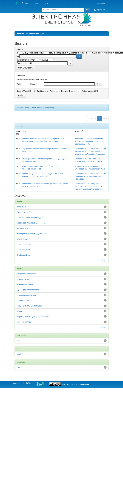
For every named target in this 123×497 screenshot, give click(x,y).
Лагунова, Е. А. (94, 159)
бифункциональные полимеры (29, 306)
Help (46, 3)
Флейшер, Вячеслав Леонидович (88, 139)
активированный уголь (26, 295)
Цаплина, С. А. (96, 186)
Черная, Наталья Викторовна (88, 189)
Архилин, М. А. (81, 166)
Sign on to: (100, 10)
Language (102, 3)
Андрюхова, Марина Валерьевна (88, 141)
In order (64, 91)
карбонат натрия (24, 322)
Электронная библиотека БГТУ (30, 34)
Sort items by (43, 91)
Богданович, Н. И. (82, 144)
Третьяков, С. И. (98, 161)
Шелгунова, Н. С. (82, 151)
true (18, 368)
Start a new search (26, 68)
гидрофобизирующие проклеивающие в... (34, 317)
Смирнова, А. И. (81, 176)
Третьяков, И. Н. (97, 151)
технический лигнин (25, 284)
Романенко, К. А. (82, 149)
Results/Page (22, 91)
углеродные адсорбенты (27, 274)
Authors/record (88, 91)
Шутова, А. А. (81, 159)
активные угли (23, 279)
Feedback (85, 384)
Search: (20, 50)
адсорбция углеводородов (28, 290)
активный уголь (23, 300)
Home (25, 3)
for (18, 56)
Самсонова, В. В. (95, 166)
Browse (37, 3)
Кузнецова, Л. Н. (82, 186)
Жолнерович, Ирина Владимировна (90, 154)
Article (19, 354)
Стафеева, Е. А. (82, 169)
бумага (19, 311)
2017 (19, 341)
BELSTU (66, 384)
